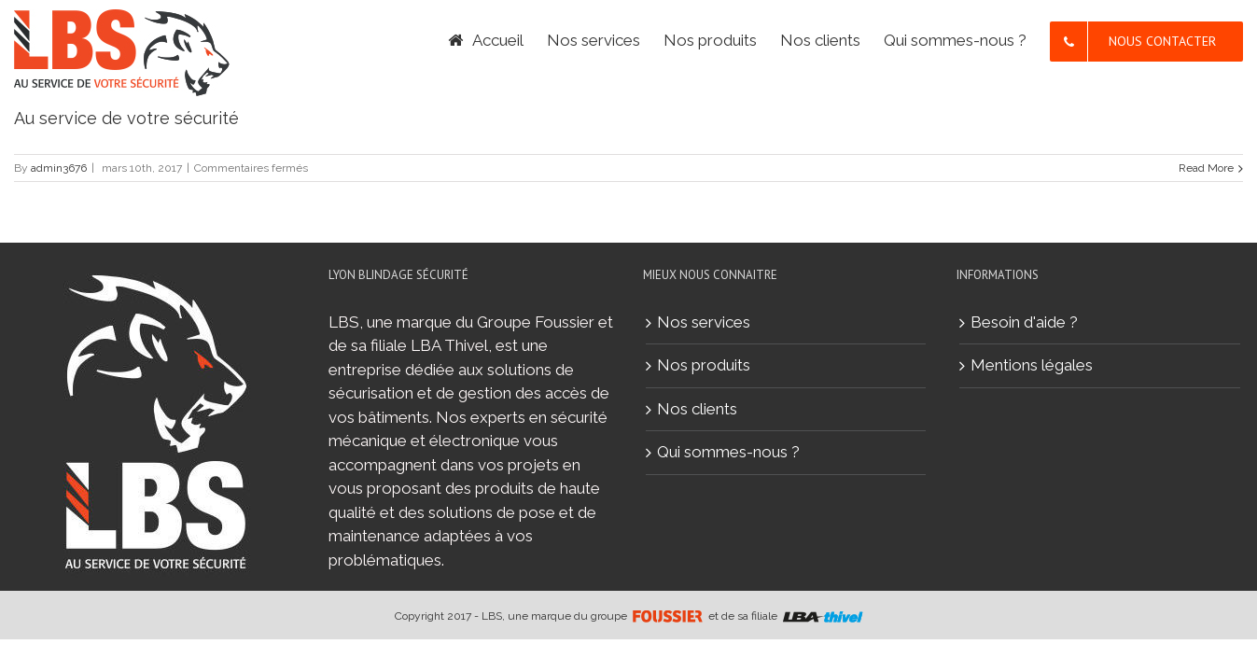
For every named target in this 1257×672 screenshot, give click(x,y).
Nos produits (703, 365)
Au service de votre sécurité (126, 118)
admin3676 (59, 168)
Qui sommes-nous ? (728, 451)
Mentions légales (1032, 365)
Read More (1206, 168)
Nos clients (697, 408)
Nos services (703, 322)
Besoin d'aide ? (1024, 322)
